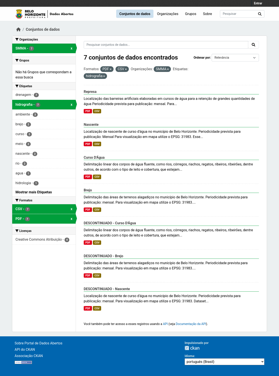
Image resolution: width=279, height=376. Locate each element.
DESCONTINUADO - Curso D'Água (110, 223)
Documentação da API (191, 324)
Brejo (88, 190)
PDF (87, 111)
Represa (90, 92)
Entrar (258, 3)
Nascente (91, 124)
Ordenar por (202, 57)
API (165, 324)
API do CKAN (25, 349)
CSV (96, 111)
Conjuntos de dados (134, 14)
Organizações (168, 14)
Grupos (190, 14)
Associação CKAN (29, 356)
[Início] (18, 29)
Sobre (207, 14)
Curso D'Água (94, 157)
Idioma (189, 356)
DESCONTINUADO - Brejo (103, 256)
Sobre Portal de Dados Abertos (38, 343)
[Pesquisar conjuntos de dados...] (242, 14)
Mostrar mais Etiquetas (33, 192)
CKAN (192, 348)
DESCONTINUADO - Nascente (107, 289)
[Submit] (259, 14)
